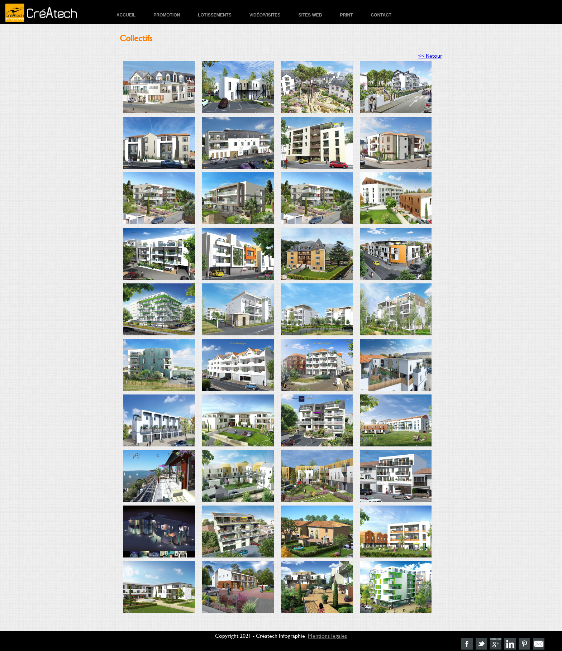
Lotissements (214, 15)
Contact (381, 15)
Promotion (166, 15)
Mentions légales (327, 635)
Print (346, 15)
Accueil (125, 15)
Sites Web (310, 15)
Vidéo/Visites (265, 15)
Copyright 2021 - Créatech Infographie (260, 635)
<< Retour (430, 55)
